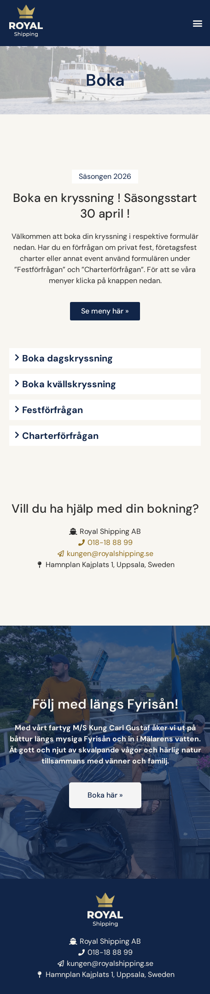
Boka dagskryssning (67, 358)
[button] (197, 23)
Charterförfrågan (60, 436)
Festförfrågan (52, 410)
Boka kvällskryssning (69, 384)
